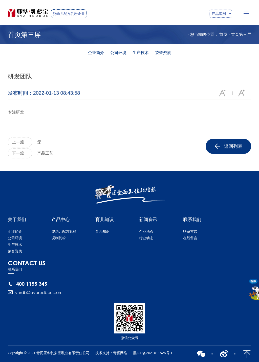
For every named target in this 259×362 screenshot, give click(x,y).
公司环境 (118, 53)
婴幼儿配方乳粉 (64, 231)
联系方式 (190, 231)
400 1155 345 (31, 284)
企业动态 (146, 231)
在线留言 (190, 238)
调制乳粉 (59, 238)
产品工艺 (45, 154)
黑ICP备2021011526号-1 (152, 353)
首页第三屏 (241, 34)
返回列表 (228, 147)
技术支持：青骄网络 (111, 353)
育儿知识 (102, 231)
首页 (223, 34)
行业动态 (146, 238)
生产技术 (141, 53)
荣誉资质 (163, 53)
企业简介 (96, 53)
